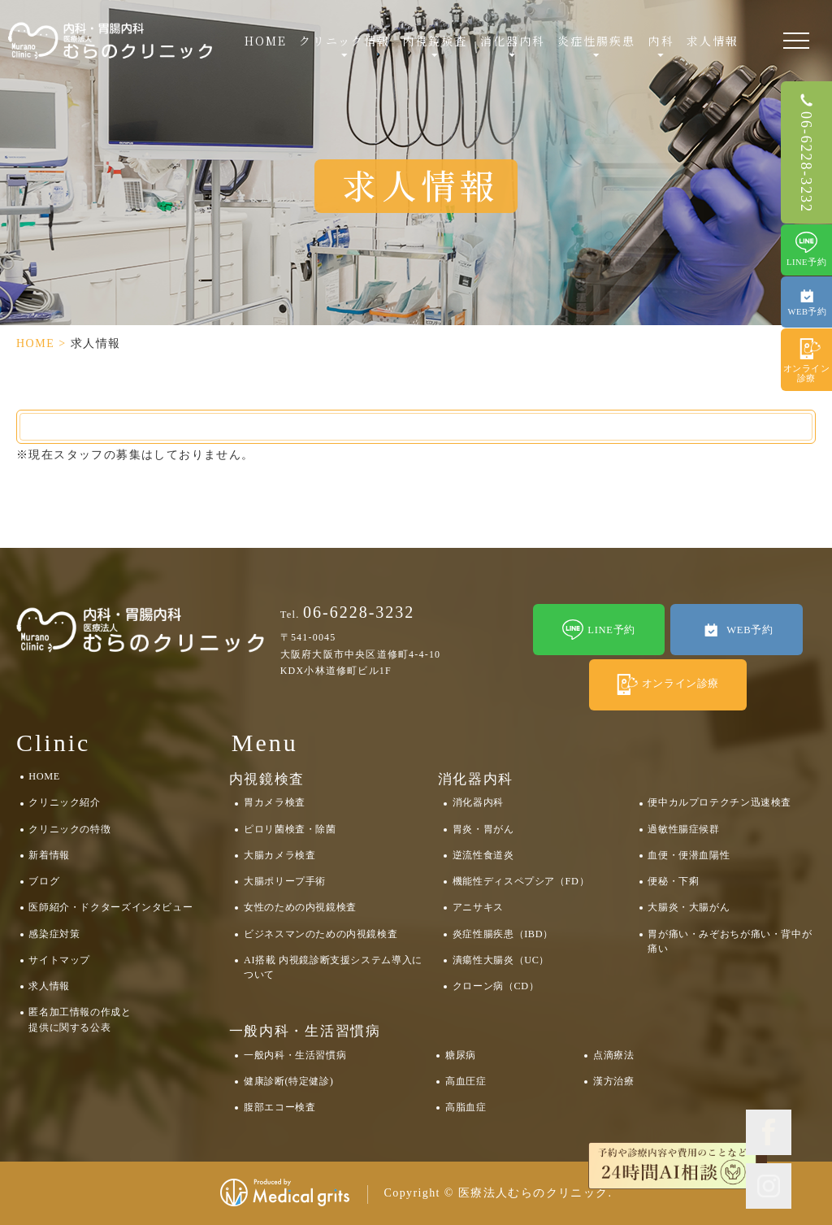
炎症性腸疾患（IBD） (503, 934)
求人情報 (713, 41)
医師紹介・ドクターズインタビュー (110, 907)
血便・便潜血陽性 (689, 855)
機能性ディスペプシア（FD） (521, 881)
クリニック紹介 (64, 802)
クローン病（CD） (496, 986)
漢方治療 (613, 1081)
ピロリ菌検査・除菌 (290, 829)
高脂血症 (465, 1107)
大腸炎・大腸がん (689, 907)
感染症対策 (54, 934)
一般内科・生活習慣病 (295, 1055)
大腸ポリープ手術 (285, 881)
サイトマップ (59, 960)
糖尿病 (460, 1055)
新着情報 (48, 855)
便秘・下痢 (673, 881)
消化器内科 (478, 802)
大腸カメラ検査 (279, 855)
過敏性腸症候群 (683, 829)
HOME (266, 41)
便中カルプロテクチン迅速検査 (719, 802)
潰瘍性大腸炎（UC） (501, 960)
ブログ (43, 881)
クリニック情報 (344, 41)
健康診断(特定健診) (288, 1081)
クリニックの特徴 (69, 829)
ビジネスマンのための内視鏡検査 (320, 934)
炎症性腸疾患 (596, 41)
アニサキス (478, 907)
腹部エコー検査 (279, 1107)
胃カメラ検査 (275, 802)
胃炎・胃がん (483, 829)
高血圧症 (465, 1081)
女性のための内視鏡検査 (300, 907)
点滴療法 (613, 1055)
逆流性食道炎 (483, 855)
